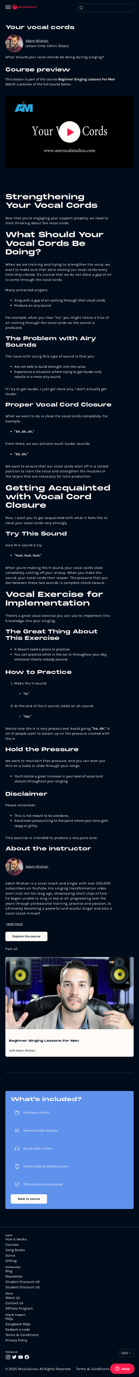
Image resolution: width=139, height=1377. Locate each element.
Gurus (10, 1255)
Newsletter (14, 1276)
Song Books (15, 1250)
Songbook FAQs (17, 1324)
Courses (12, 1244)
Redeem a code (17, 1329)
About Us (12, 1298)
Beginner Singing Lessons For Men (44, 1041)
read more (14, 924)
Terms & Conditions (21, 1335)
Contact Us (14, 1303)
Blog (9, 1271)
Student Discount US (22, 1287)
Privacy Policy (16, 1340)
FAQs (9, 1319)
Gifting (11, 1261)
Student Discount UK (22, 1282)
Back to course (29, 1199)
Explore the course (26, 936)
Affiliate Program (19, 1308)
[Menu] (9, 7)
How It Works (16, 1239)
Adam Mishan (37, 41)
